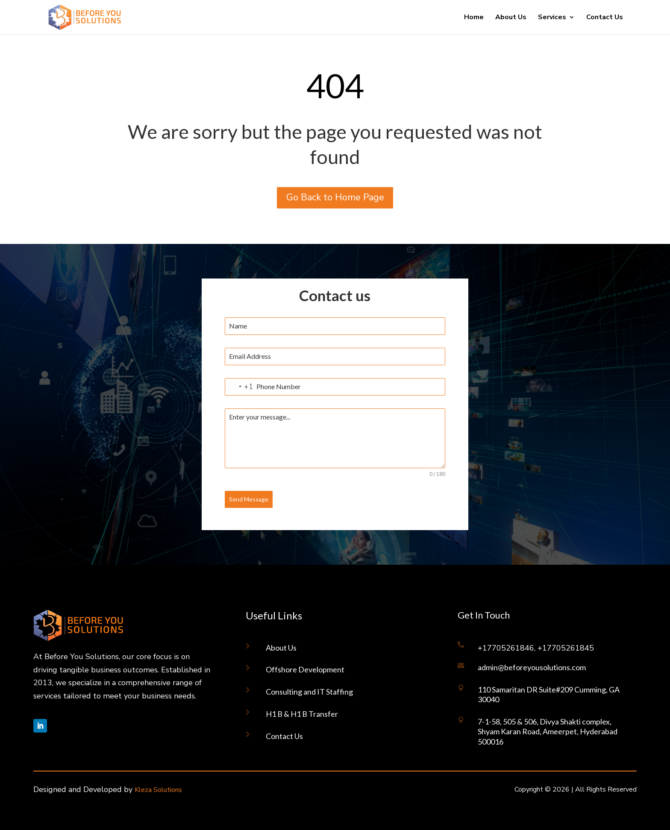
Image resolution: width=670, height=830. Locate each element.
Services (552, 18)
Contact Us (604, 18)
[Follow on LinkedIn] (40, 726)
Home (474, 18)
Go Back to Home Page (335, 197)
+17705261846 (506, 648)
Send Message (248, 499)
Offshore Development (305, 669)
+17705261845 (566, 648)
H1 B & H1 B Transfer (302, 714)
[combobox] (239, 386)
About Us (510, 18)
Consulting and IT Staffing (309, 691)
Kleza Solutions (158, 790)
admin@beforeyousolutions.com (532, 667)
